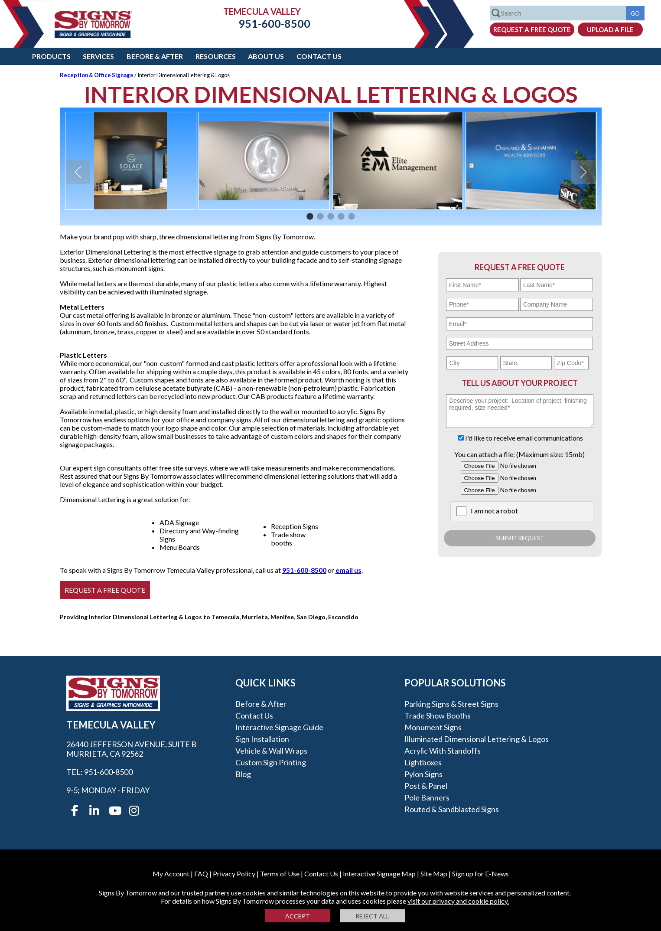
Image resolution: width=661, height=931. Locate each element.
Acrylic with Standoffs (442, 750)
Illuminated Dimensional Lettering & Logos (476, 739)
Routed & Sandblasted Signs (451, 809)
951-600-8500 (267, 23)
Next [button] (583, 172)
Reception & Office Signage (97, 75)
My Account (171, 873)
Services (98, 56)
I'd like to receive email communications (524, 438)
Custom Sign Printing (270, 762)
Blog (243, 774)
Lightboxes (423, 762)
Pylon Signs (423, 774)
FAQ (201, 873)
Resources (215, 56)
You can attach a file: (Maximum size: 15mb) (519, 454)
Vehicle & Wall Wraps (271, 750)
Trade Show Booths (437, 715)
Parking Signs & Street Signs (451, 704)
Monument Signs (433, 727)
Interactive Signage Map (379, 873)
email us (348, 570)
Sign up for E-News (480, 873)
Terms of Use (280, 873)
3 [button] (330, 216)
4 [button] (341, 216)
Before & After (155, 56)
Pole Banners (426, 797)
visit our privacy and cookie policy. (458, 901)
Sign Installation (262, 739)
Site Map (433, 873)
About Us (266, 56)
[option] (131, 161)
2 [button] (320, 216)
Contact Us (319, 56)
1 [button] (310, 216)
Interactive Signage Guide (279, 727)
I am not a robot (494, 510)
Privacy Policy (234, 873)
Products (51, 56)
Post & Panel (425, 786)
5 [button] (351, 216)
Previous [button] (78, 172)
